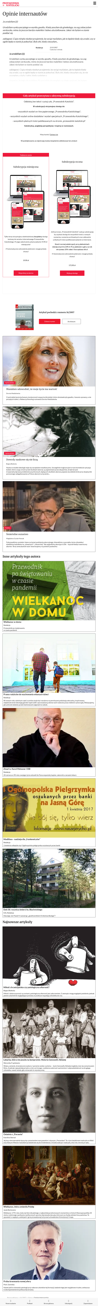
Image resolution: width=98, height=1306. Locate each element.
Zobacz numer (49, 321)
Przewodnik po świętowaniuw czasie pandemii (14, 629)
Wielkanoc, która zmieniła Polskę (19, 1207)
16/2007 (70, 312)
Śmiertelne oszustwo (17, 534)
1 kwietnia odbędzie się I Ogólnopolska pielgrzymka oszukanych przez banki (32, 845)
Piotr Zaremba (9, 1284)
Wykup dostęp (72, 273)
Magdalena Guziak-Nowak (15, 538)
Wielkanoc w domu (12, 622)
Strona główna (12, 1298)
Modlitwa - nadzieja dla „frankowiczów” (22, 839)
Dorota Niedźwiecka (13, 393)
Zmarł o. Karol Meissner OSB (17, 769)
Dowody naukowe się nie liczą (22, 459)
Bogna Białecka (11, 464)
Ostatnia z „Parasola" (13, 1134)
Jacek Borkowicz (10, 1210)
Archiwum (71, 321)
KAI (5, 913)
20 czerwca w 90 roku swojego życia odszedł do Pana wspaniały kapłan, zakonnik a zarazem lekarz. (40, 775)
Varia (30, 1298)
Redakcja (39, 47)
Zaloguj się (54, 134)
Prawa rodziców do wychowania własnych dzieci (26, 694)
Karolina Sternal (10, 1137)
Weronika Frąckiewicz (12, 1063)
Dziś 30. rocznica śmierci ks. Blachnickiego (23, 909)
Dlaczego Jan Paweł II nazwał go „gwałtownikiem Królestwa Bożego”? (29, 916)
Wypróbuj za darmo (25, 273)
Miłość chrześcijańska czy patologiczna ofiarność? (26, 987)
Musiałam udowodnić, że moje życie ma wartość (31, 389)
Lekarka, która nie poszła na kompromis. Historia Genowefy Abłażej (35, 1060)
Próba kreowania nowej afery (17, 1281)
